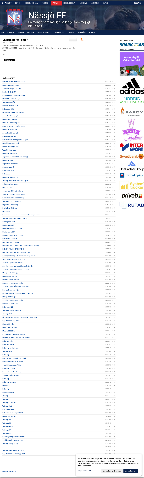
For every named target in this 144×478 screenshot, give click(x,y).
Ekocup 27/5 (6, 211)
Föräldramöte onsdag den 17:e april (15, 140)
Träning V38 (6, 423)
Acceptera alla (130, 471)
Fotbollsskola (69, 3)
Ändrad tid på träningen (10, 375)
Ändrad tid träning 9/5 (10, 133)
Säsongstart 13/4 (8, 222)
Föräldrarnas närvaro (9, 239)
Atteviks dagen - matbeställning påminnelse (17, 266)
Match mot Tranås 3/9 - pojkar (13, 283)
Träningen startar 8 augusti (11, 310)
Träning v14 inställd (9, 403)
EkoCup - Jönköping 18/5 (11, 123)
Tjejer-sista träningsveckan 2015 (13, 259)
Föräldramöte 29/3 (9, 225)
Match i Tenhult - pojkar (10, 280)
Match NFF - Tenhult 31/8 (11, 99)
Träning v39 (6, 420)
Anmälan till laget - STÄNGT (12, 88)
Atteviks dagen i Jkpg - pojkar (13, 300)
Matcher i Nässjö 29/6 (10, 106)
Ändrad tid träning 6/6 (10, 116)
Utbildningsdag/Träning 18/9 (12, 440)
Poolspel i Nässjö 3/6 (9, 177)
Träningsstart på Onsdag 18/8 (12, 450)
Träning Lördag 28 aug (10, 443)
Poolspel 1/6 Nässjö (9, 119)
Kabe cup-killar (7, 341)
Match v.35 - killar (8, 324)
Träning (5, 396)
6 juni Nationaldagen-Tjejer (11, 365)
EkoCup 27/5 (6, 187)
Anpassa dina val (84, 471)
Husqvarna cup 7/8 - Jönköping (13, 95)
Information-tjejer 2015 (10, 276)
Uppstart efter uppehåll (10, 321)
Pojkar (56, 3)
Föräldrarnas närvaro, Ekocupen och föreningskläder (20, 215)
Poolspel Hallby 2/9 (9, 160)
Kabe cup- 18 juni (8, 344)
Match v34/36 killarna (9, 331)
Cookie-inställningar (9, 471)
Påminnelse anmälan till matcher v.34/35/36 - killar (19, 317)
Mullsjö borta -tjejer (15, 40)
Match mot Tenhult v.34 (10, 304)
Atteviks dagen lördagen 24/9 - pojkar (15, 269)
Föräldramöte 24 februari (11, 85)
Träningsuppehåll (8, 102)
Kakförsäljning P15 (9, 136)
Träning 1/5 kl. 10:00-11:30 (11, 201)
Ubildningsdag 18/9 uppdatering (14, 437)
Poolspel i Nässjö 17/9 (10, 153)
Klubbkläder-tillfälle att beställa (13, 362)
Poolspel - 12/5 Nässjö (10, 129)
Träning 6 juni (7, 351)
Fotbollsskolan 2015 (9, 416)
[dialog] (109, 465)
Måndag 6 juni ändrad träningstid (14, 358)
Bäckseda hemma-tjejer (10, 290)
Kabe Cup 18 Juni (8, 368)
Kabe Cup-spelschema (10, 348)
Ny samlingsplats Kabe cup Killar (14, 334)
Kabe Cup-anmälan (9, 382)
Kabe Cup (5, 355)
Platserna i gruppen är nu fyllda (13, 112)
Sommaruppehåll (8, 167)
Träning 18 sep (7, 426)
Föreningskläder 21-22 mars (12, 228)
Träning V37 (6, 430)
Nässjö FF (7, 3)
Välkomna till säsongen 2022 (12, 413)
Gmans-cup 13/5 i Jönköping (12, 191)
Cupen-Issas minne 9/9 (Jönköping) (15, 157)
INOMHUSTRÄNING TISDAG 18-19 (14, 249)
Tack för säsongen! (9, 150)
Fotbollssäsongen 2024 (10, 147)
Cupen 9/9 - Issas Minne (10, 164)
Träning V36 (6, 433)
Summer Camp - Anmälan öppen (13, 82)
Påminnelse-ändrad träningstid (13, 372)
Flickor (45, 3)
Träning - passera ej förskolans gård (15, 181)
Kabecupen (6, 174)
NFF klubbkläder (8, 409)
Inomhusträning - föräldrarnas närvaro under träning (20, 245)
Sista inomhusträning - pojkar (12, 235)
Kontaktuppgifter (8, 392)
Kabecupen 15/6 (8, 109)
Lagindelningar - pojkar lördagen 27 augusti (17, 293)
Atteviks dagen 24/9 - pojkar (12, 263)
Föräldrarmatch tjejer (9, 327)
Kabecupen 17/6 (8, 170)
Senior (18, 3)
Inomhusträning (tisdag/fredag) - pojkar (16, 252)
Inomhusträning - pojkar (10, 242)
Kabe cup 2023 (7, 307)
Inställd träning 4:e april (10, 143)
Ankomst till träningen (10, 184)
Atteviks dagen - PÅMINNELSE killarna (15, 286)
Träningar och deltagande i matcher (14, 218)
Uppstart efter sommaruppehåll (13, 454)
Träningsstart (7, 314)
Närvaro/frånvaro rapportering (13, 198)
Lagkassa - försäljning (10, 205)
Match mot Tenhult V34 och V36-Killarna (16, 338)
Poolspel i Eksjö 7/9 (9, 92)
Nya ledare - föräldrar (9, 208)
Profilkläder (6, 385)
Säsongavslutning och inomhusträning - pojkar (18, 256)
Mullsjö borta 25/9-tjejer (10, 273)
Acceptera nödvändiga (112, 471)
